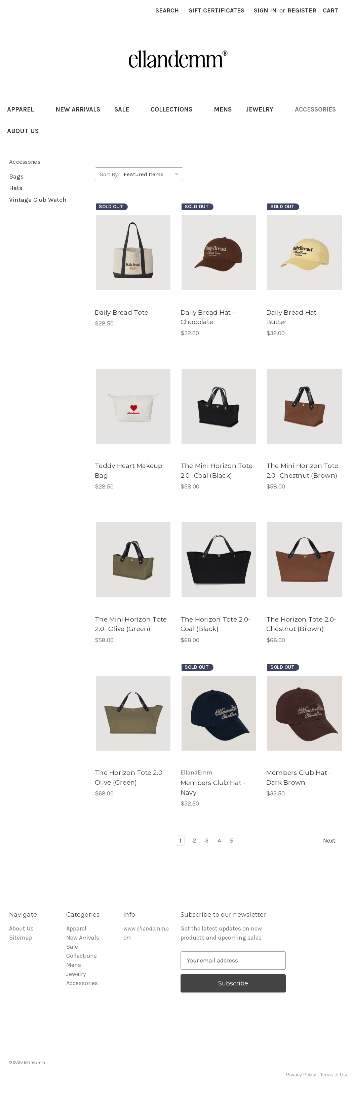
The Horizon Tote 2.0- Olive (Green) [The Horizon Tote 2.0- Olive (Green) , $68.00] (130, 777)
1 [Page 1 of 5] (180, 840)
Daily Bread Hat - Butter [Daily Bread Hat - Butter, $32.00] (293, 317)
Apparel (24, 109)
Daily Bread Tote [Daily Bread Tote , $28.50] (121, 312)
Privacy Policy (301, 1074)
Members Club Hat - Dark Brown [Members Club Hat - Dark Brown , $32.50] (298, 777)
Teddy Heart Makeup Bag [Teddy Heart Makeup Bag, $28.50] (129, 470)
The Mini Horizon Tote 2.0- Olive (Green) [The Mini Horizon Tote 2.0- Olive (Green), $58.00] (131, 624)
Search (167, 10)
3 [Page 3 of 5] (206, 840)
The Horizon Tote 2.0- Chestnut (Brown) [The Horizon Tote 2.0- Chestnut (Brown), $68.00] (301, 624)
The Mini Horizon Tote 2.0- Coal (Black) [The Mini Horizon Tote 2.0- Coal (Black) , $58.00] (216, 470)
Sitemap (20, 937)
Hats (16, 188)
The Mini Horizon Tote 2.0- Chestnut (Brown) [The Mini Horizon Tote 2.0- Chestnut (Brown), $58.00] (302, 470)
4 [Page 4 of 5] (219, 840)
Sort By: (109, 174)
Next (333, 840)
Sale (125, 109)
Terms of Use (334, 1074)
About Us (23, 131)
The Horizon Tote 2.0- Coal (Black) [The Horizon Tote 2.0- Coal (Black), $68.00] (215, 624)
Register (301, 10)
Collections (175, 109)
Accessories (319, 109)
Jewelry (263, 109)
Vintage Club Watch (38, 199)
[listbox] (153, 174)
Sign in (265, 10)
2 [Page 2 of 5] (194, 840)
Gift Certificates (216, 10)
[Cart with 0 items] (330, 10)
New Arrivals (77, 109)
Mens (223, 109)
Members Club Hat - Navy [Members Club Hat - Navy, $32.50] (213, 787)
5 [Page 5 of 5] (231, 840)
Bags (16, 176)
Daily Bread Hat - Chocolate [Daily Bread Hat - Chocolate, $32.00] (208, 317)
